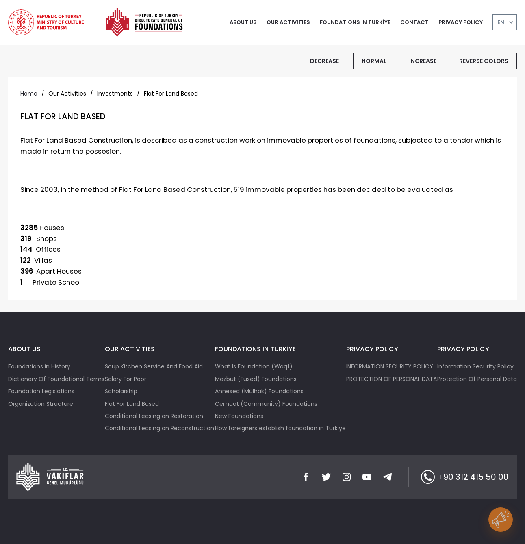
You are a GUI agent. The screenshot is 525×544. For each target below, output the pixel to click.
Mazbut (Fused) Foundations (256, 379)
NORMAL (374, 61)
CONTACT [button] (414, 22)
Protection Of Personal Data (477, 379)
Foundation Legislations (41, 391)
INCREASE (422, 61)
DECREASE (324, 61)
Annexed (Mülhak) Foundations (259, 391)
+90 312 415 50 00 (465, 477)
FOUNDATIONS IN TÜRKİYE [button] (355, 22)
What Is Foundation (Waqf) (254, 366)
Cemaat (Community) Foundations (266, 404)
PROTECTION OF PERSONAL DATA (391, 379)
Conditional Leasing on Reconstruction (159, 428)
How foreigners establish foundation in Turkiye (280, 428)
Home (28, 93)
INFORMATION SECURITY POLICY (389, 366)
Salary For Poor (125, 379)
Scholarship (121, 391)
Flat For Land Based (132, 404)
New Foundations (239, 416)
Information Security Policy (475, 366)
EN (500, 22)
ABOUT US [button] (243, 22)
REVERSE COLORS (483, 61)
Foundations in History (39, 366)
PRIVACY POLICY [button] (460, 22)
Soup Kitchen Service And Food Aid (154, 366)
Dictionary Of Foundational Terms (56, 379)
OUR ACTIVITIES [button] (288, 22)
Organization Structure (40, 404)
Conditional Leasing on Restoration (154, 416)
